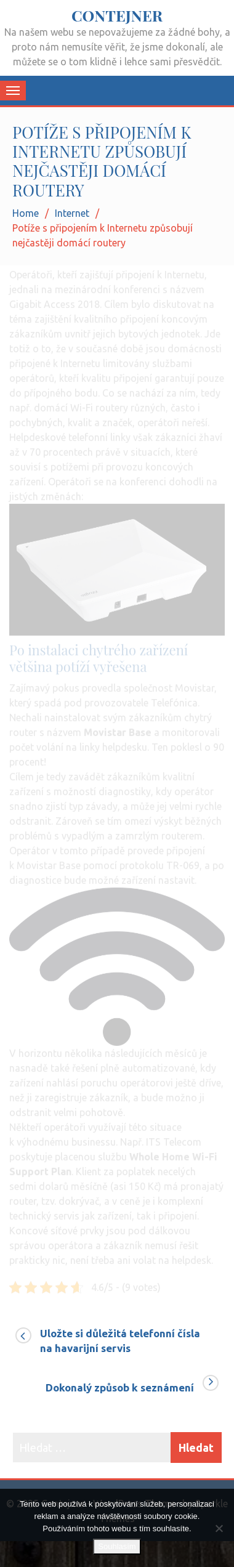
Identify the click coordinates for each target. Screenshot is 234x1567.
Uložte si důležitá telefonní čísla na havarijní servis (120, 1340)
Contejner (117, 15)
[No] (218, 1528)
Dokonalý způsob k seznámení (120, 1387)
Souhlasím (116, 1546)
